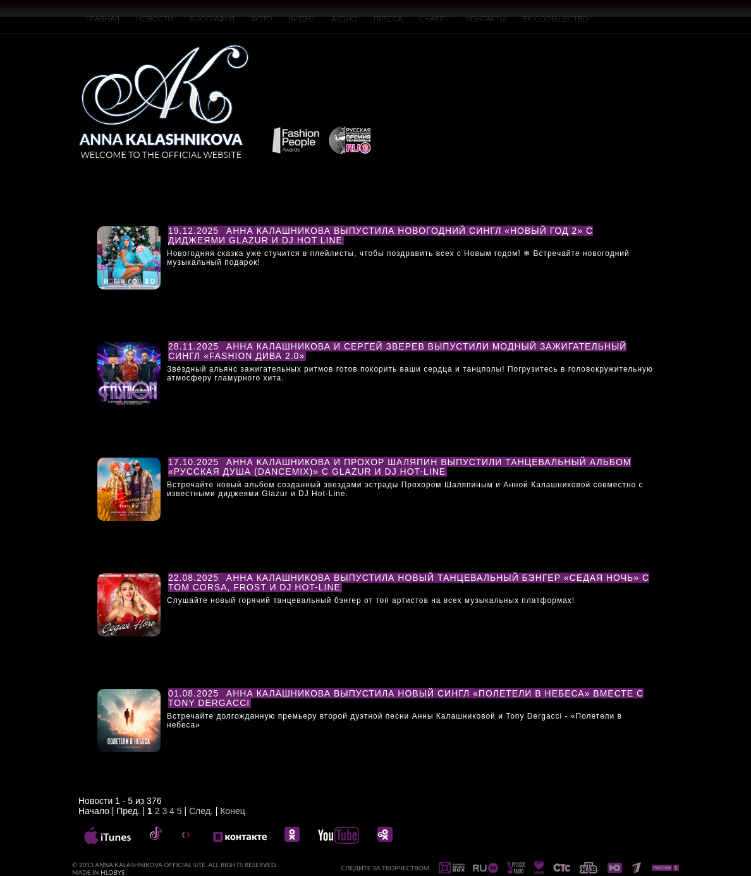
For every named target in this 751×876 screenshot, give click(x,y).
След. (201, 811)
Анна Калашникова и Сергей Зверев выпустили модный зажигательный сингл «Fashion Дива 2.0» (397, 351)
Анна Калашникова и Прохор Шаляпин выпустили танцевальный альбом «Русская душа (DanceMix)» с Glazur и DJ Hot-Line (399, 467)
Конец (232, 811)
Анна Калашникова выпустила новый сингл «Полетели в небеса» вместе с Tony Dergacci (406, 698)
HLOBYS (113, 872)
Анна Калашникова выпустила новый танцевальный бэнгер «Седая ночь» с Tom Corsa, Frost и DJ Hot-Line (408, 582)
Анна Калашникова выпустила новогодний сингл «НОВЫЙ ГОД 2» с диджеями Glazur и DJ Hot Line (380, 235)
